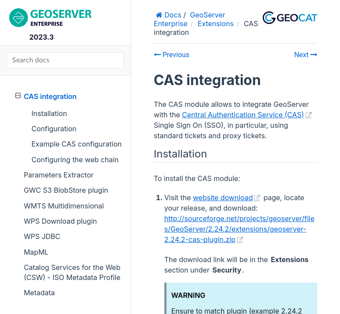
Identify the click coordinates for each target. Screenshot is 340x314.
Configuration (53, 128)
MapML (36, 252)
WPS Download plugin (60, 221)
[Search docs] (65, 60)
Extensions (215, 23)
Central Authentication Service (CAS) (243, 114)
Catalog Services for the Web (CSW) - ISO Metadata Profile (72, 272)
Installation (49, 113)
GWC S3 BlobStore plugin (66, 190)
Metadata (39, 292)
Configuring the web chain (75, 159)
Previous (172, 55)
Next (305, 55)
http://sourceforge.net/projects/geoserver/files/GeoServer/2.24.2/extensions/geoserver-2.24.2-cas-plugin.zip (239, 229)
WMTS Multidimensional (64, 205)
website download (223, 197)
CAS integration (45, 96)
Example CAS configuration (76, 144)
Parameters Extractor (59, 175)
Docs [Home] (172, 14)
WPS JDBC (42, 236)
